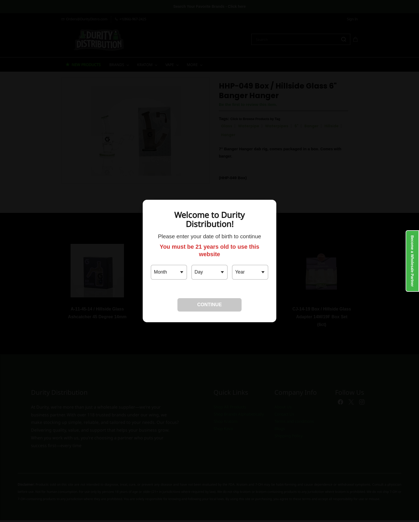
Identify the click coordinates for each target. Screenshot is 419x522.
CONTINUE (209, 304)
